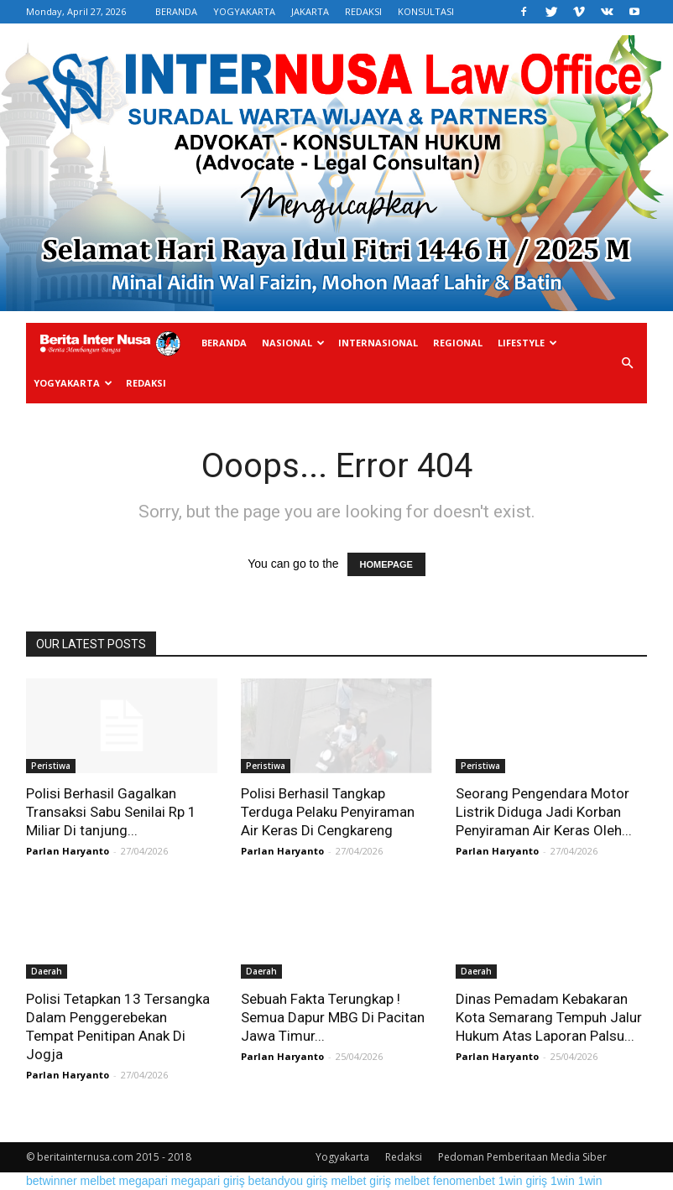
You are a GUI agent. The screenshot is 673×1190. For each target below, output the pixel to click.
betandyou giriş (288, 1180)
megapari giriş (208, 1180)
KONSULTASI (426, 11)
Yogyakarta (73, 383)
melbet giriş (361, 1180)
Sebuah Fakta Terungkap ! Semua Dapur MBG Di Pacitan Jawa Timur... (333, 1017)
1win (562, 1180)
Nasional (293, 342)
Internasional (378, 342)
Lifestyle (527, 342)
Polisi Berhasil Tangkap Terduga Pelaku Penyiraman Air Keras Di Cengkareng (328, 812)
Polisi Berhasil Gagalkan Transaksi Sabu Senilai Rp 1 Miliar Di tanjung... (111, 812)
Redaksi (146, 383)
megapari (143, 1180)
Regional (458, 342)
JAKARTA (310, 11)
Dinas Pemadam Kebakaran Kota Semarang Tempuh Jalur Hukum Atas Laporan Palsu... (549, 1017)
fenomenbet (464, 1180)
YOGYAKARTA (244, 11)
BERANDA (176, 11)
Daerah (46, 971)
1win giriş (522, 1180)
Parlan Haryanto (67, 850)
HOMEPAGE (386, 564)
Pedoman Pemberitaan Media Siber (522, 1157)
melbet (98, 1180)
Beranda (224, 342)
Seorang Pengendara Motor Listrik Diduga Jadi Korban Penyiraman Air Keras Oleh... (544, 812)
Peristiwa (50, 766)
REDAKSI (363, 11)
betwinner (51, 1180)
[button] (627, 364)
